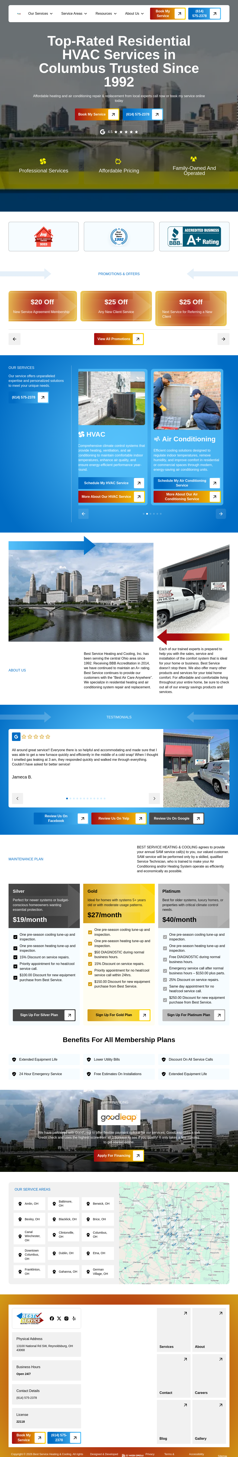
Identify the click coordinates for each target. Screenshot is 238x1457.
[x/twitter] (59, 1318)
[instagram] (66, 1318)
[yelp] (74, 1318)
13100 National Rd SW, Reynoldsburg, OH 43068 (44, 1348)
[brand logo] (19, 13)
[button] (40, 13)
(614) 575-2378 (26, 1397)
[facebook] (51, 1318)
